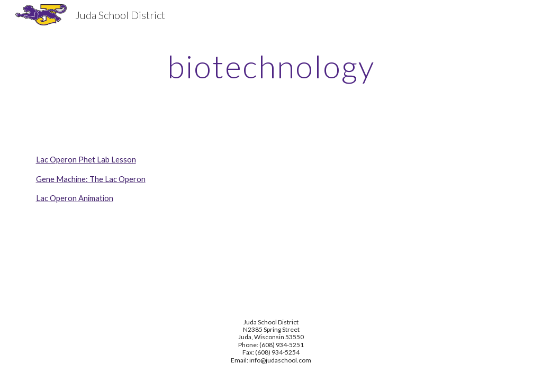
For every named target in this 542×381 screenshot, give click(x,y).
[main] (271, 66)
